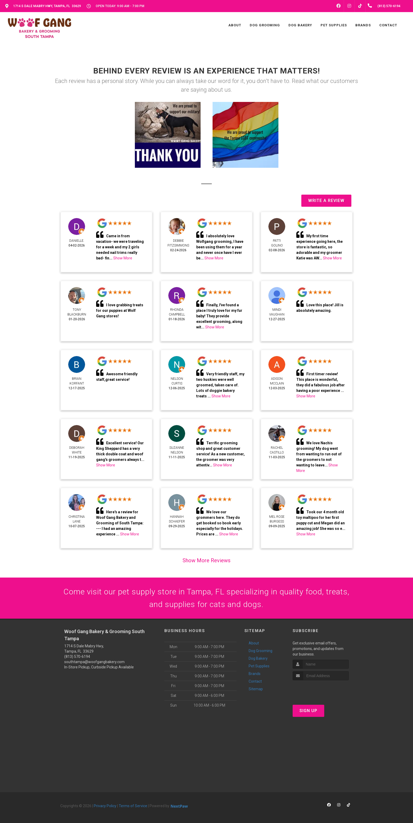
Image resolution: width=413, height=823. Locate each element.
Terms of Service (133, 806)
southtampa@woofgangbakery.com (94, 662)
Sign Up (308, 710)
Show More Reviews (206, 560)
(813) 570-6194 (77, 656)
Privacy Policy (105, 806)
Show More (122, 258)
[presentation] (321, 690)
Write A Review (326, 200)
